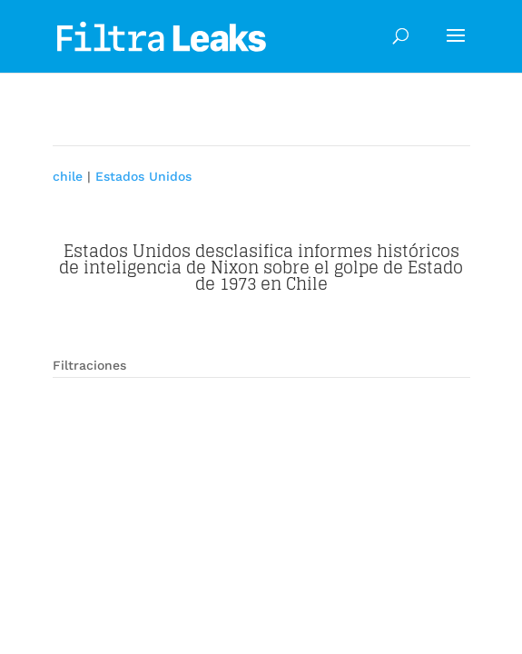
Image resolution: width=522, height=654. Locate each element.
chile (68, 176)
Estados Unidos (143, 176)
